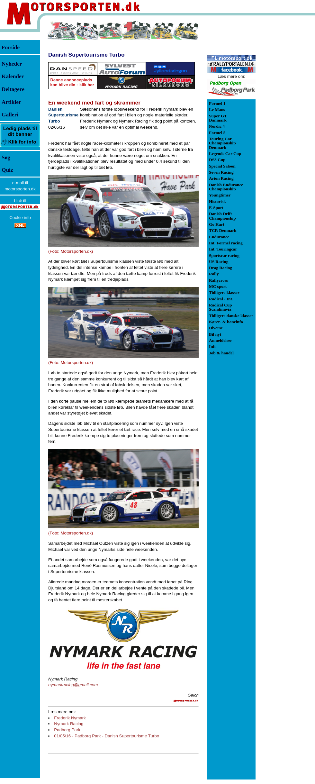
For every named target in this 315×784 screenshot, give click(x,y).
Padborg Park (67, 729)
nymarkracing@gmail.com (73, 684)
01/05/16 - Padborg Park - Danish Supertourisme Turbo (106, 736)
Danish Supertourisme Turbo (86, 54)
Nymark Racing (68, 723)
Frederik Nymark (70, 718)
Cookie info (20, 217)
